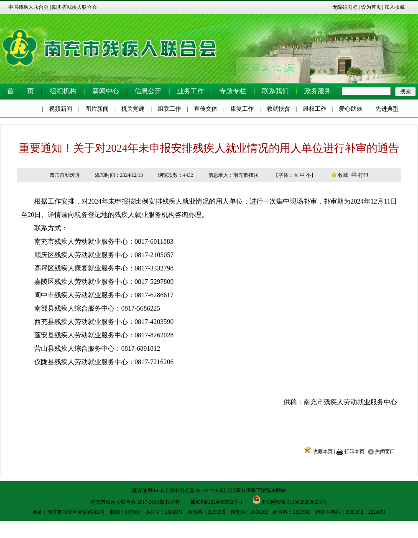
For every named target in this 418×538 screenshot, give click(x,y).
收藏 (343, 175)
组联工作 (169, 109)
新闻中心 (105, 90)
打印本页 (354, 451)
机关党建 (133, 109)
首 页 (20, 90)
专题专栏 (232, 90)
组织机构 (63, 90)
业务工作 (190, 90)
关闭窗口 (385, 451)
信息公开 (148, 90)
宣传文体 (205, 109)
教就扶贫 (278, 109)
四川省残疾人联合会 (74, 7)
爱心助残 (350, 109)
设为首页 (371, 7)
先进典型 (387, 109)
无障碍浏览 (344, 7)
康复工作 (242, 109)
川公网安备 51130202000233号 (289, 499)
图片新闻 (97, 109)
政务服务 (317, 90)
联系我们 (275, 90)
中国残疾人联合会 (28, 7)
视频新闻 (60, 109)
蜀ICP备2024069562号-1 (216, 502)
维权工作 (314, 109)
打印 (363, 175)
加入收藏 (395, 7)
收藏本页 (323, 451)
